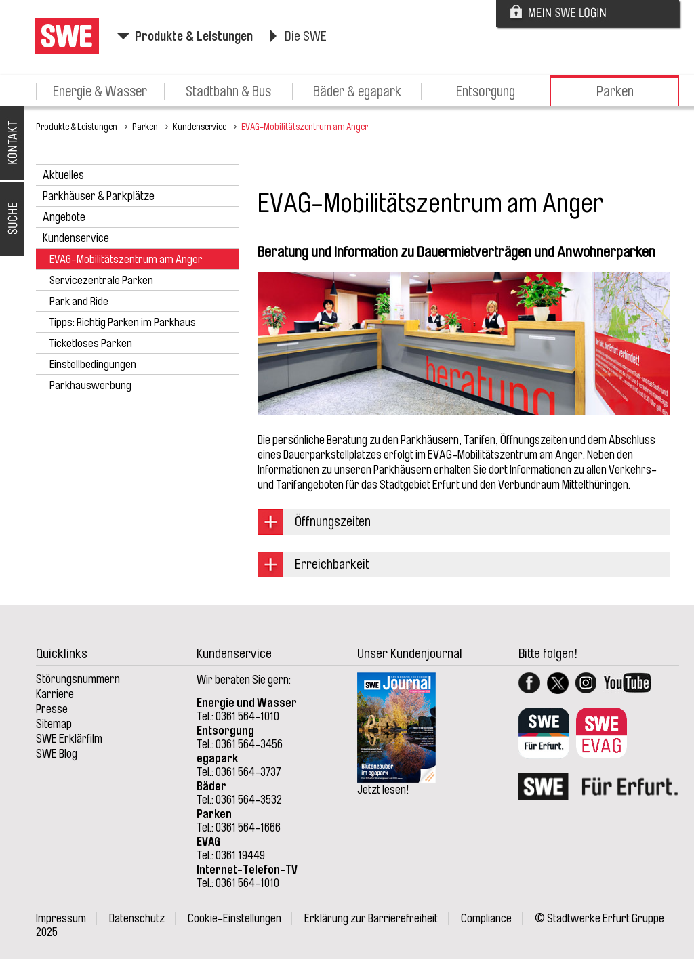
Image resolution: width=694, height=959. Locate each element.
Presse (52, 709)
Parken (615, 91)
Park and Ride (78, 301)
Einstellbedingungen (92, 364)
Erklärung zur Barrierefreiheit (371, 918)
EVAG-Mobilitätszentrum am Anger (304, 126)
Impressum (61, 918)
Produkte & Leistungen (194, 36)
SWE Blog (56, 753)
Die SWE (306, 36)
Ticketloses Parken (90, 343)
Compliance (486, 918)
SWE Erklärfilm (69, 739)
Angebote (64, 217)
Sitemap (54, 724)
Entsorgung (485, 91)
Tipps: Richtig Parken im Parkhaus (122, 322)
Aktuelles (63, 175)
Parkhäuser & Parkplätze (99, 196)
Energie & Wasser (100, 91)
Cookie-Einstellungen (234, 918)
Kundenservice (199, 126)
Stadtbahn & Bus (228, 91)
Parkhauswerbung (90, 385)
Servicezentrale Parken (101, 280)
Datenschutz (137, 918)
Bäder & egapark (357, 91)
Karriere (55, 694)
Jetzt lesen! (383, 789)
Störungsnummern (78, 679)
